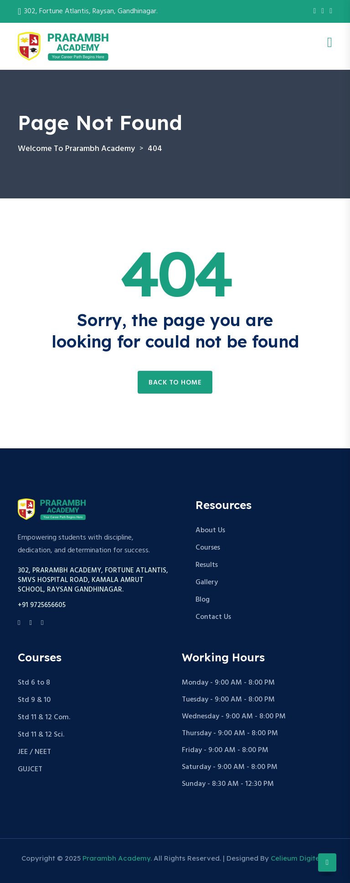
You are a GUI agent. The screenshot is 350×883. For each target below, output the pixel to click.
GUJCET (30, 769)
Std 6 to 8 (34, 683)
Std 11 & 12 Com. (44, 717)
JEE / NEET (34, 752)
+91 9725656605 (42, 605)
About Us (210, 530)
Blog (203, 600)
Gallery (207, 582)
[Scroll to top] (327, 862)
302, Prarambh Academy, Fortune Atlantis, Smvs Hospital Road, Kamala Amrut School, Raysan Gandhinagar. (93, 580)
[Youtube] (330, 11)
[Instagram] (322, 11)
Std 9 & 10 (34, 700)
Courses (208, 548)
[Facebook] (314, 11)
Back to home (175, 382)
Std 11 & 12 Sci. (41, 735)
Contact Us (213, 617)
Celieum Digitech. (300, 858)
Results (207, 565)
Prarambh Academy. (117, 858)
